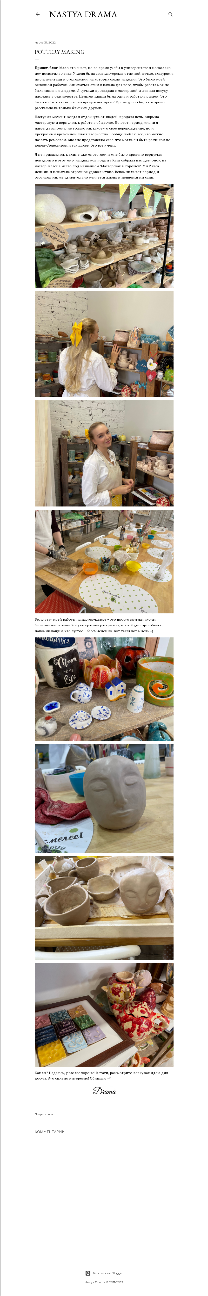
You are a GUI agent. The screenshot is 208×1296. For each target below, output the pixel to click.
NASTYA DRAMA (83, 14)
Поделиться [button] (44, 1114)
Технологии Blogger (104, 1273)
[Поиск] (171, 13)
